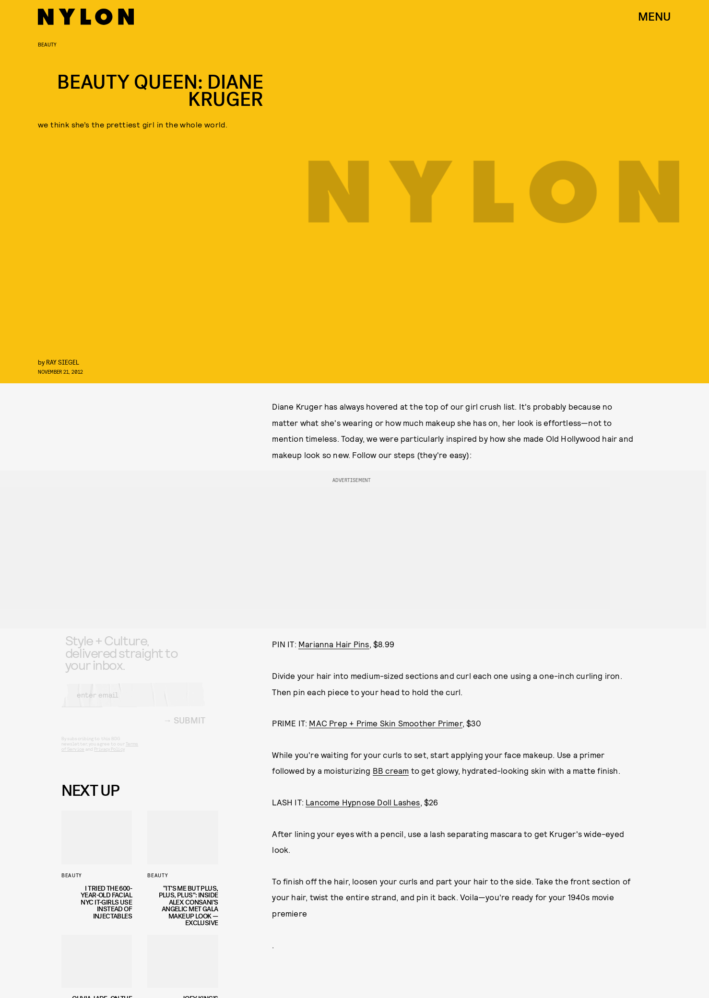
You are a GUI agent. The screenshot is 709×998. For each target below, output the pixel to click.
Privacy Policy (109, 756)
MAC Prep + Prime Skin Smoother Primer (385, 723)
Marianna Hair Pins (333, 644)
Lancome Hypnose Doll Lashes (363, 802)
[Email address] (133, 702)
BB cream (391, 770)
